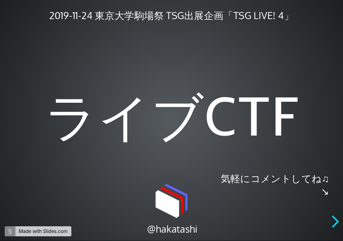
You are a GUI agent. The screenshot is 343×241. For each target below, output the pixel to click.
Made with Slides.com (43, 231)
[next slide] (337, 222)
